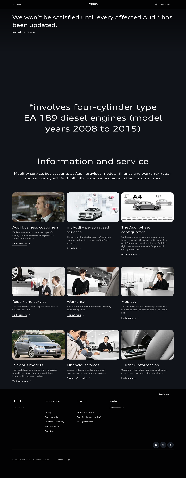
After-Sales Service (85, 412)
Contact (59, 459)
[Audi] (16, 4)
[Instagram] (163, 445)
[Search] (170, 5)
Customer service (116, 408)
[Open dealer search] (156, 4)
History (48, 412)
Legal (67, 459)
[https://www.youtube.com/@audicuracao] (170, 445)
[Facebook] (156, 445)
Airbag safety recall (85, 422)
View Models (18, 408)
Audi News (49, 431)
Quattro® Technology (54, 422)
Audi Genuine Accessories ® (89, 417)
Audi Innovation (52, 417)
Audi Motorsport (52, 426)
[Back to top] (166, 393)
